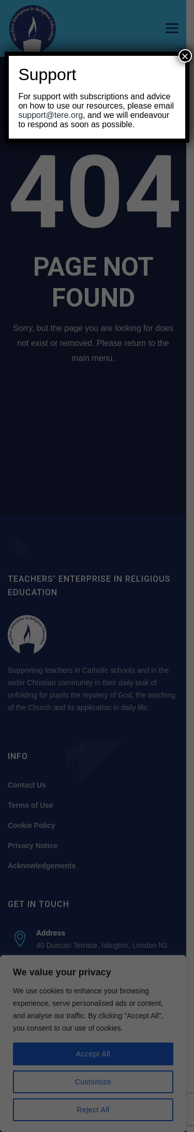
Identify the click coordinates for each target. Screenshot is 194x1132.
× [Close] (185, 56)
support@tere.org (50, 115)
